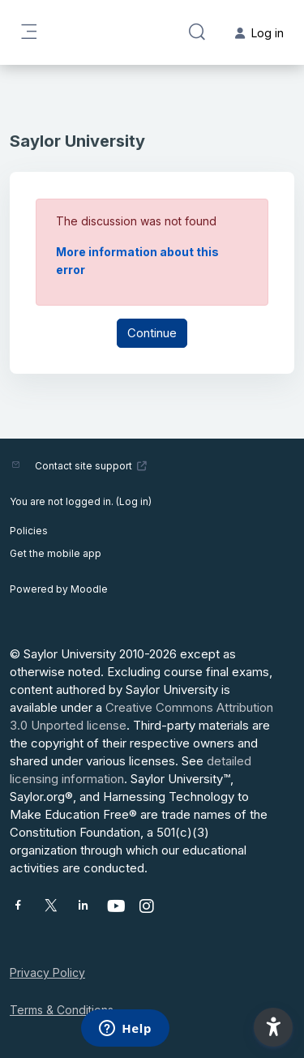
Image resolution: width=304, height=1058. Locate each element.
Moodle (89, 589)
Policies (29, 531)
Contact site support (91, 466)
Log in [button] (259, 33)
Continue (152, 333)
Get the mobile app (55, 553)
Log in (133, 501)
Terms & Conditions (61, 1010)
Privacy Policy (47, 972)
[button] (197, 32)
